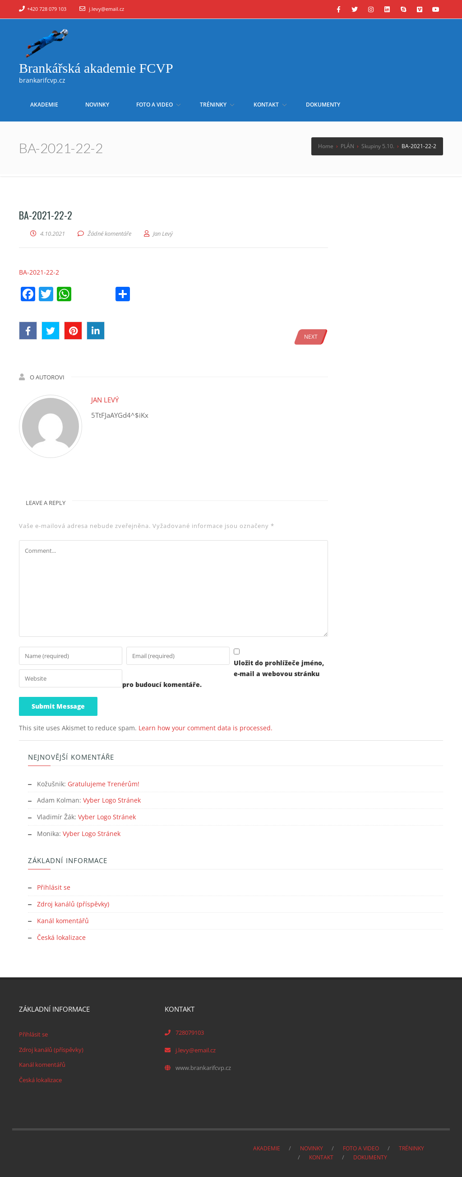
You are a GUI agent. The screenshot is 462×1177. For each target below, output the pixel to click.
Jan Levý (105, 399)
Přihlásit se (53, 886)
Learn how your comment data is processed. (206, 728)
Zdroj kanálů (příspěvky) (73, 902)
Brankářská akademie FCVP (96, 68)
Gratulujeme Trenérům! (103, 784)
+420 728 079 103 (46, 8)
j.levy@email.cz (106, 8)
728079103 (190, 1030)
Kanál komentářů (63, 919)
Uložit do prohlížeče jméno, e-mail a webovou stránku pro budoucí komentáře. (148, 685)
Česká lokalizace (61, 935)
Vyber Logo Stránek (112, 800)
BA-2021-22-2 (39, 272)
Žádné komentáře (109, 233)
